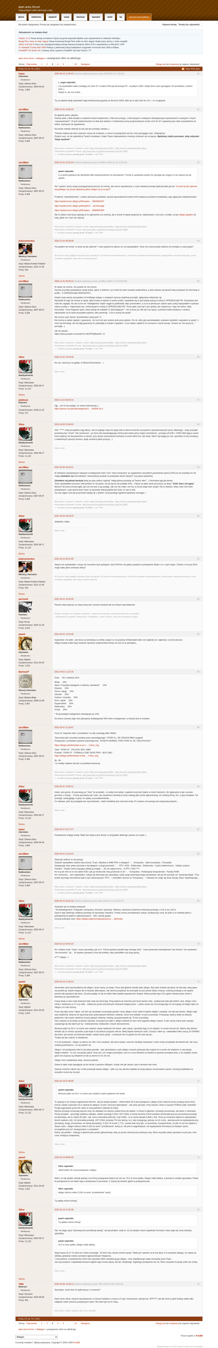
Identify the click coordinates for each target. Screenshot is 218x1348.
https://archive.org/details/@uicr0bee (131, 148)
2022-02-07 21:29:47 (63, 727)
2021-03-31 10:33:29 (63, 599)
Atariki (109, 17)
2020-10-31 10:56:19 (63, 109)
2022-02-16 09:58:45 (63, 1157)
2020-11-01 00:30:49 (63, 241)
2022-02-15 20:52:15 (63, 944)
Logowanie (96, 17)
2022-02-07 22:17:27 (63, 829)
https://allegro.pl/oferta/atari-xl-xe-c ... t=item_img (76, 745)
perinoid (23, 599)
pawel (22, 634)
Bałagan (41, 58)
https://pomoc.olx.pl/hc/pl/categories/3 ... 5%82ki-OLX (78, 409)
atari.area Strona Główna (139, 17)
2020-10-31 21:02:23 (63, 162)
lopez (22, 73)
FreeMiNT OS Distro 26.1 (30, 50)
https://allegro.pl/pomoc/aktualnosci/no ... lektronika (99, 919)
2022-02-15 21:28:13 (63, 981)
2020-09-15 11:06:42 (63, 73)
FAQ (121, 17)
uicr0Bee (24, 109)
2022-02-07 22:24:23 (63, 854)
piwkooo (23, 400)
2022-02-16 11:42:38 (63, 1209)
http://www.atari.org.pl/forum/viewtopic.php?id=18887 (105, 151)
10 (75, 64)
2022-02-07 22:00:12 (63, 786)
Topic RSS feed (192, 69)
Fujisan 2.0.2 (24, 38)
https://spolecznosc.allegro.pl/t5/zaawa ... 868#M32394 (79, 210)
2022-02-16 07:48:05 (63, 1081)
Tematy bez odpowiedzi (189, 24)
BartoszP (24, 671)
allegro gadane (186, 215)
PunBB (199, 1336)
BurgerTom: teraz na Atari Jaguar (34, 41)
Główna (21, 17)
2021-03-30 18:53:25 (63, 516)
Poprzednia (32, 64)
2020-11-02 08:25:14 (63, 400)
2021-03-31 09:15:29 (63, 559)
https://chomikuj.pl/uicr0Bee (101, 148)
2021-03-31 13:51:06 (63, 634)
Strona (22, 276)
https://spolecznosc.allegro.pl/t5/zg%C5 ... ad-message (79, 206)
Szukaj (66, 17)
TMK (21, 1284)
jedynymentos (27, 240)
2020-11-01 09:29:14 (63, 281)
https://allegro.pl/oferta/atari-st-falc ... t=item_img (76, 756)
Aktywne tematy (169, 24)
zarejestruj (174, 64)
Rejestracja (80, 17)
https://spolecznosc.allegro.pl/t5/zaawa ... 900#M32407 (79, 201)
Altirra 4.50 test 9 (26, 44)
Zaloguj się (161, 64)
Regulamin (53, 17)
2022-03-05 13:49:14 (63, 1284)
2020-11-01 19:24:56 (63, 357)
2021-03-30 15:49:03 (63, 424)
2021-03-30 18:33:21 (63, 467)
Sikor (22, 357)
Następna (85, 64)
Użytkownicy (36, 17)
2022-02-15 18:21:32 (63, 901)
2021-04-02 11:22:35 (63, 672)
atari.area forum (29, 7)
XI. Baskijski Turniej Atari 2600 (32, 47)
